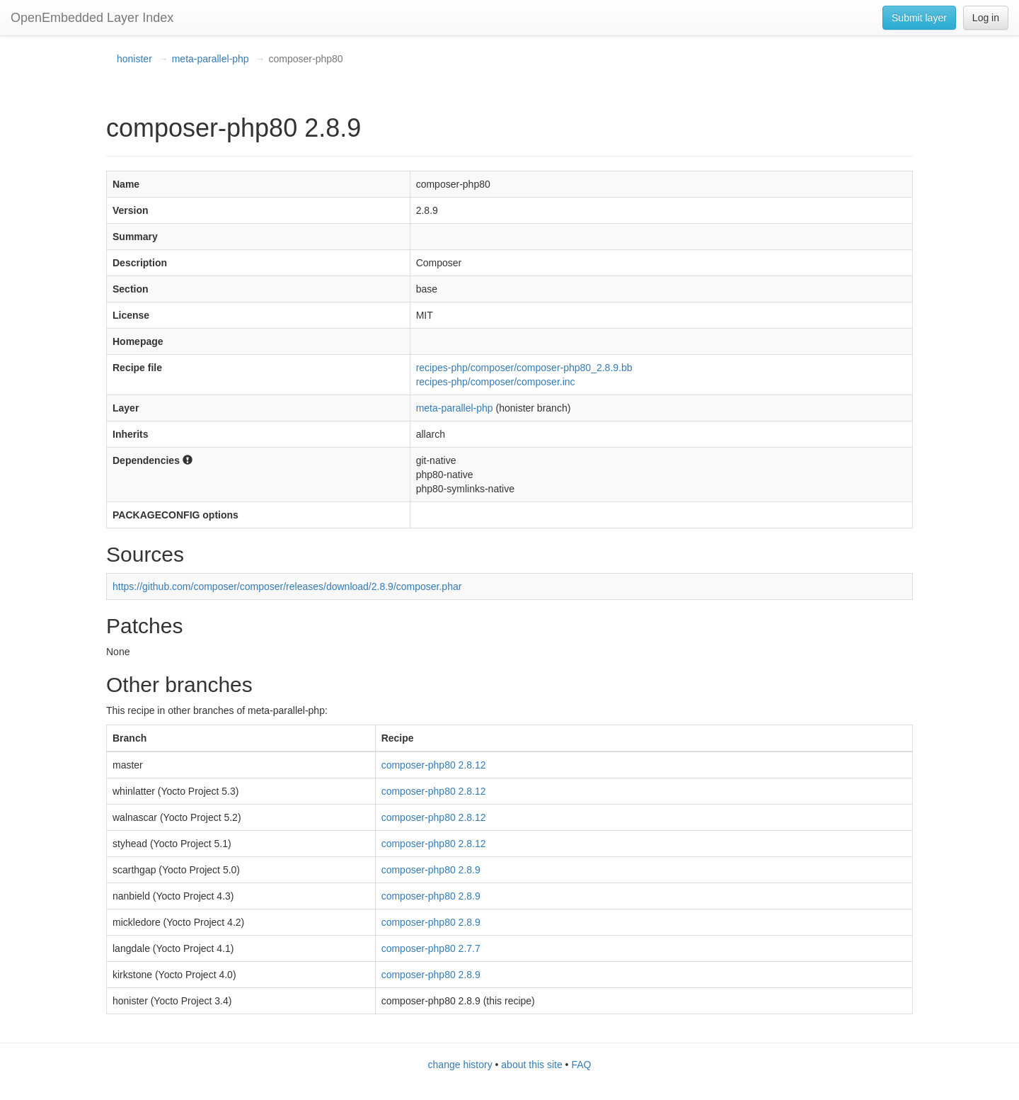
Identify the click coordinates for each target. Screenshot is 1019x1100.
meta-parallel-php (210, 58)
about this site (531, 1064)
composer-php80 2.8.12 (433, 765)
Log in (985, 17)
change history (460, 1064)
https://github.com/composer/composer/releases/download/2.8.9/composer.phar (287, 586)
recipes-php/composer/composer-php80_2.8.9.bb (524, 367)
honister (134, 58)
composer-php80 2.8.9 (430, 869)
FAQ (581, 1064)
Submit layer (919, 17)
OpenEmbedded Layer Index (92, 18)
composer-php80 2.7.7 (430, 948)
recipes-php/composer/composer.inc (495, 381)
